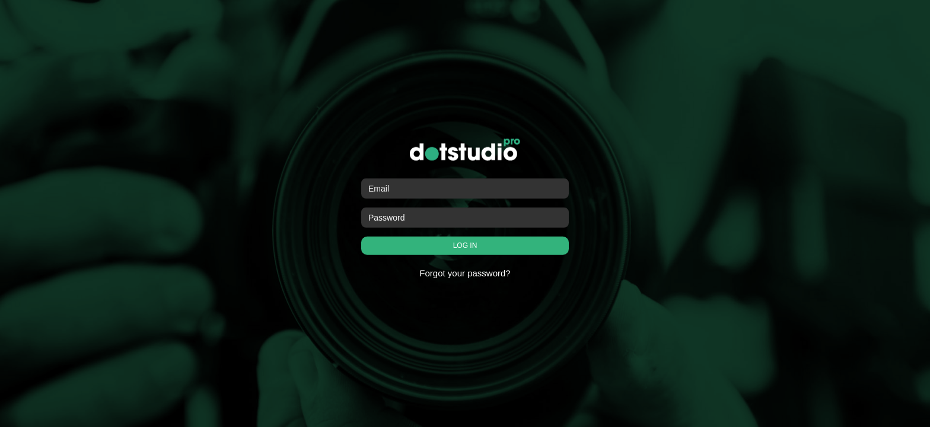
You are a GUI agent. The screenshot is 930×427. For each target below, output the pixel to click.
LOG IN (465, 245)
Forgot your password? (464, 273)
